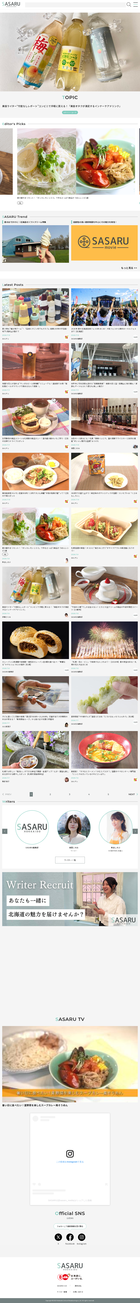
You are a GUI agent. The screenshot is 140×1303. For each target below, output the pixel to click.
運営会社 (78, 1286)
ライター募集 (62, 1292)
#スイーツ (17, 203)
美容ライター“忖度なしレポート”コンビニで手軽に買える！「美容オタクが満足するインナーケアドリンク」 (62, 106)
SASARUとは (62, 1286)
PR (136, 203)
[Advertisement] (70, 954)
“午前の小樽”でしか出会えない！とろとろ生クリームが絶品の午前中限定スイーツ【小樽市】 (50, 198)
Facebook (70, 1239)
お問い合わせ (78, 1292)
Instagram (82, 1239)
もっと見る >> (129, 268)
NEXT (131, 794)
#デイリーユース (70, 112)
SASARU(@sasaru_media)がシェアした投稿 (70, 1200)
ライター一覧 (70, 860)
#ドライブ (28, 203)
